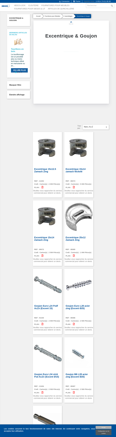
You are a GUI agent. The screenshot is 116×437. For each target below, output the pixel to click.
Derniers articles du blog (18, 34)
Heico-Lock (19, 5)
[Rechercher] (100, 5)
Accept (103, 427)
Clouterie (33, 5)
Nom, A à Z (96, 119)
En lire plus (19, 70)
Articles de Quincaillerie (61, 9)
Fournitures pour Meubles (55, 5)
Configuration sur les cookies (103, 432)
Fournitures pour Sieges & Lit (29, 9)
